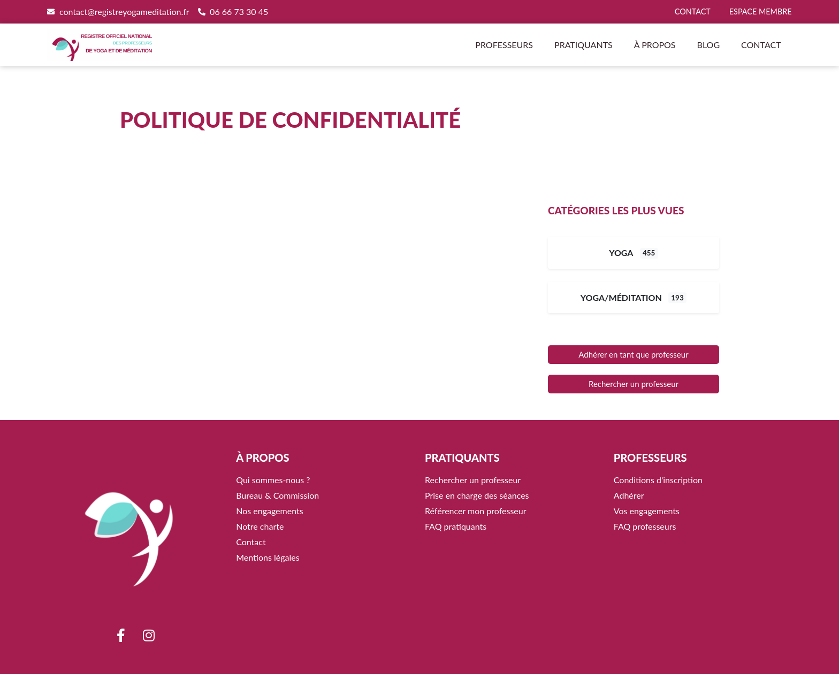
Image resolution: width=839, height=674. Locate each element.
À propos (655, 45)
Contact (761, 45)
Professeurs (504, 45)
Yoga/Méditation (621, 297)
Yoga (621, 252)
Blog (708, 45)
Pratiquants (583, 45)
